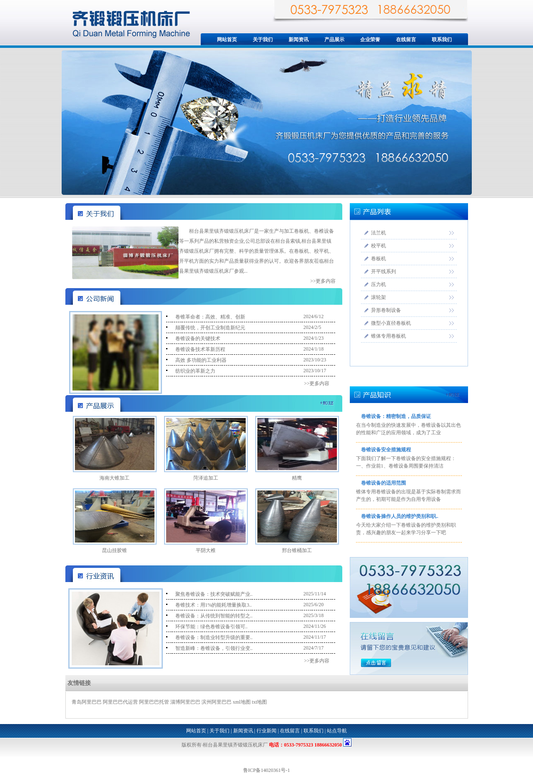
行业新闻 (266, 731)
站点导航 (337, 731)
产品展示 (334, 39)
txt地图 (259, 702)
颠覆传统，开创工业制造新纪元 (210, 328)
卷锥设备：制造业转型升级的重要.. (214, 637)
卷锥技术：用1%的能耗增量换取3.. (213, 605)
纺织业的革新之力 (195, 371)
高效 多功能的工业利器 (201, 360)
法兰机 (378, 233)
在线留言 (406, 39)
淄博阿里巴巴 (185, 702)
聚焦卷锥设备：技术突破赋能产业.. (214, 594)
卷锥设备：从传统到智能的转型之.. (214, 616)
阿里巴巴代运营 (120, 702)
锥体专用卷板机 (388, 336)
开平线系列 (383, 271)
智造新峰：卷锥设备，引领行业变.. (214, 648)
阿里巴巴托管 (154, 702)
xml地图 (242, 702)
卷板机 (378, 258)
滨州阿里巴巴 (217, 702)
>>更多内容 (323, 281)
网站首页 (227, 39)
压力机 (378, 284)
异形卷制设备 (386, 310)
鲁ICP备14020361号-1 (266, 770)
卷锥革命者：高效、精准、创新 (210, 317)
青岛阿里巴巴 (87, 702)
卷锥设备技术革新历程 (200, 349)
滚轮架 (378, 297)
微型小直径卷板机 (391, 323)
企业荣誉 (370, 39)
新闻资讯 (299, 39)
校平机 (378, 246)
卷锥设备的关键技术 (197, 338)
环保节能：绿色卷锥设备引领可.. (211, 627)
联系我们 (442, 39)
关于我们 (263, 39)
